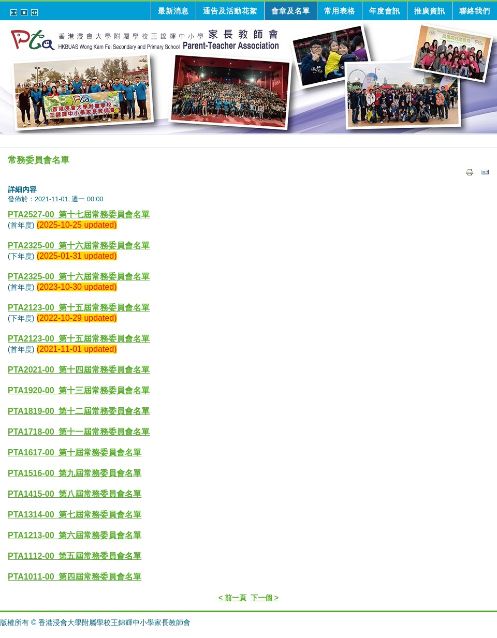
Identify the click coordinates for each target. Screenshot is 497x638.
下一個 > (265, 598)
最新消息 (173, 11)
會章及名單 (290, 11)
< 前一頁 (232, 598)
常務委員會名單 (38, 160)
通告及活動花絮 (230, 11)
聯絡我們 (474, 11)
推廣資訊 (429, 11)
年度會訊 (384, 11)
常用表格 (339, 11)
